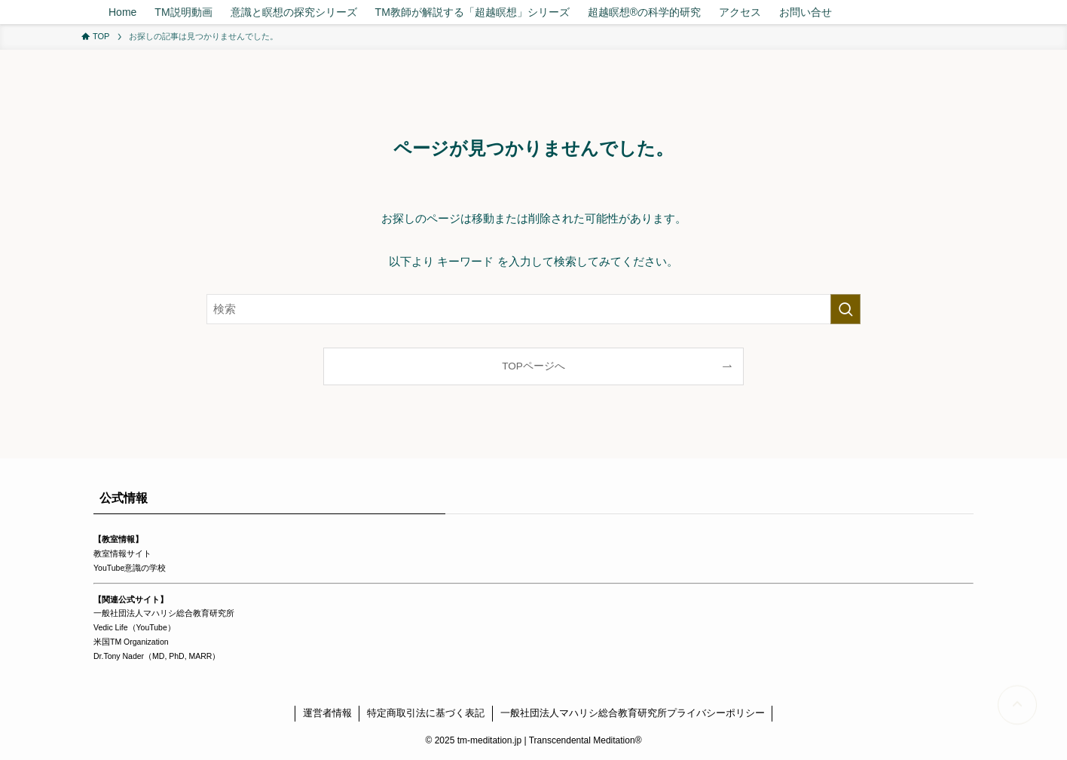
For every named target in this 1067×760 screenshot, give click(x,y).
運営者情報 (327, 713)
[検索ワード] (533, 309)
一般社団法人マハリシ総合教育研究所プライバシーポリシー (632, 713)
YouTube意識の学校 (129, 567)
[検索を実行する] (845, 309)
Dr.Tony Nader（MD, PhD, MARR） (156, 655)
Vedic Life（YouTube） (134, 627)
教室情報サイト (122, 553)
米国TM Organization (131, 641)
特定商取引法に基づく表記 (426, 713)
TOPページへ (533, 366)
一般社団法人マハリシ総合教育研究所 (163, 613)
